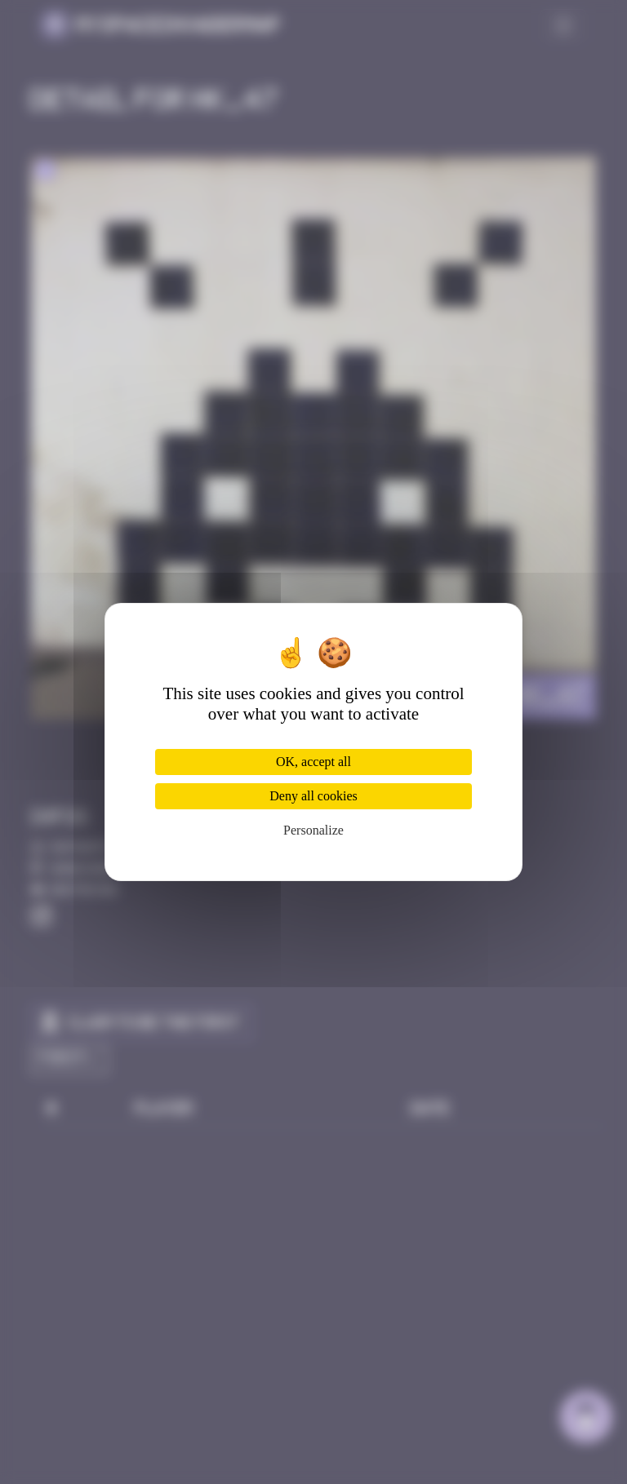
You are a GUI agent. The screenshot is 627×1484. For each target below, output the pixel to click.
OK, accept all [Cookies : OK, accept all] (313, 762)
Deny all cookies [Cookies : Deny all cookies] (313, 796)
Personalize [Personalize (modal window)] (313, 830)
